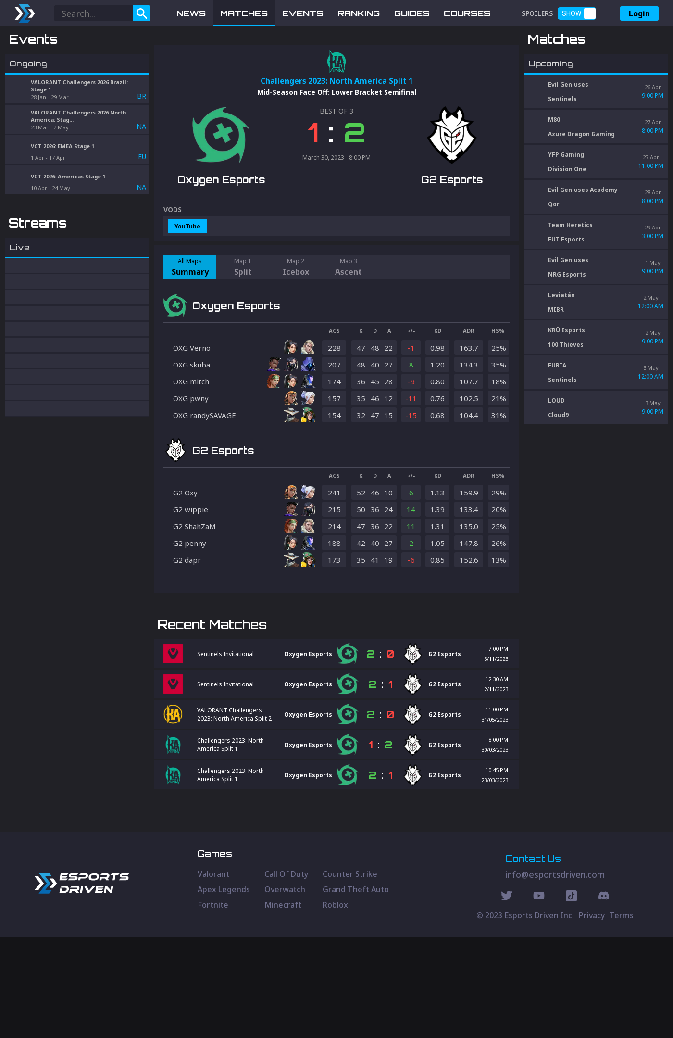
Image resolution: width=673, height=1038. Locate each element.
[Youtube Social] (539, 997)
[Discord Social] (571, 997)
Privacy (592, 1016)
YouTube (187, 276)
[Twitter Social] (506, 997)
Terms (622, 1016)
